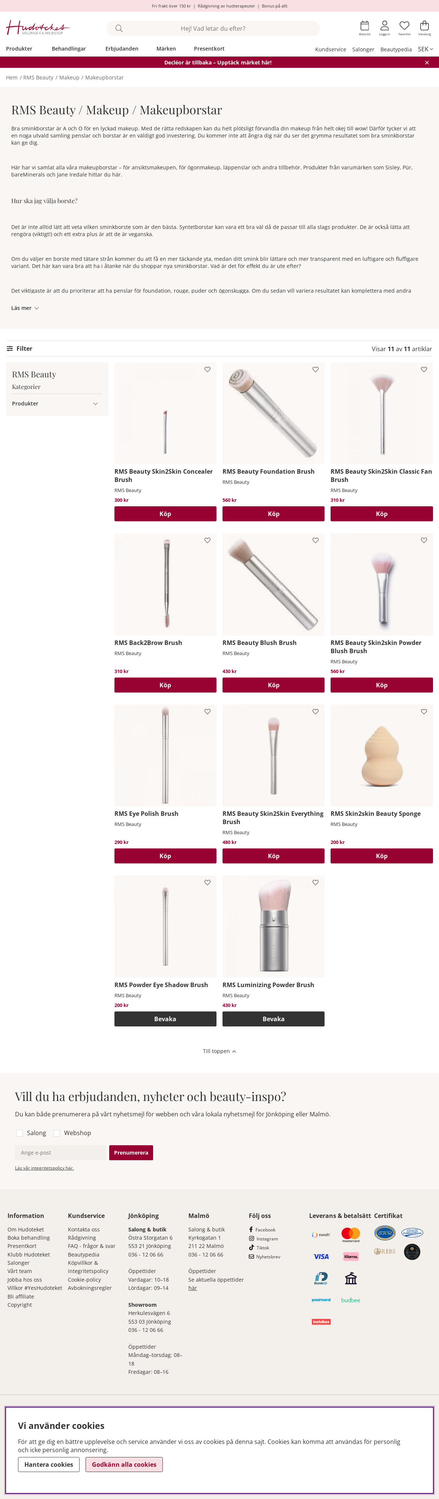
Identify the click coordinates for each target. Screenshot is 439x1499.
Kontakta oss (84, 1229)
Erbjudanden (121, 48)
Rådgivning (82, 1237)
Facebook (265, 1230)
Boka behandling (29, 1237)
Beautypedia (396, 49)
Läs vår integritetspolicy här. (44, 1168)
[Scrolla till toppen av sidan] (219, 1051)
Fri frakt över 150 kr (171, 6)
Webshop (77, 1133)
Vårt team (20, 1271)
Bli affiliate (21, 1296)
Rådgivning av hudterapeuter (226, 6)
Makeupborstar (104, 77)
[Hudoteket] (38, 28)
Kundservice (330, 49)
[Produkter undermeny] (95, 403)
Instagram (267, 1239)
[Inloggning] (384, 28)
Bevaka (165, 1019)
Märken (166, 48)
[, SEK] (425, 49)
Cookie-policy (84, 1279)
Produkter (19, 48)
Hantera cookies (48, 1464)
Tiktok (263, 1248)
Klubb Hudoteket (29, 1254)
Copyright (20, 1304)
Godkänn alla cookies (124, 1464)
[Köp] (165, 513)
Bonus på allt (274, 6)
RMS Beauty (38, 77)
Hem (12, 77)
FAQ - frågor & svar (92, 1245)
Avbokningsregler (90, 1287)
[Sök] (213, 28)
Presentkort (209, 48)
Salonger (363, 49)
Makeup (69, 77)
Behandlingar (69, 48)
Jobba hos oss (25, 1279)
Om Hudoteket (26, 1229)
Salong (36, 1133)
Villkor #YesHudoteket (35, 1287)
